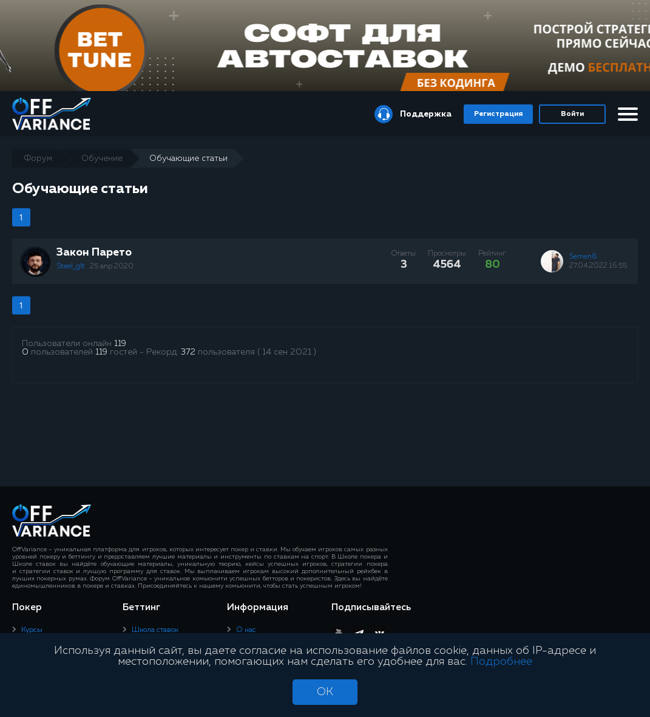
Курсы (31, 630)
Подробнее (501, 661)
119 (120, 343)
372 (188, 352)
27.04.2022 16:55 (598, 266)
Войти (572, 114)
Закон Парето (94, 252)
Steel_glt (71, 266)
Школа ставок (155, 630)
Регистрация (498, 114)
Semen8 (583, 256)
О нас (246, 630)
